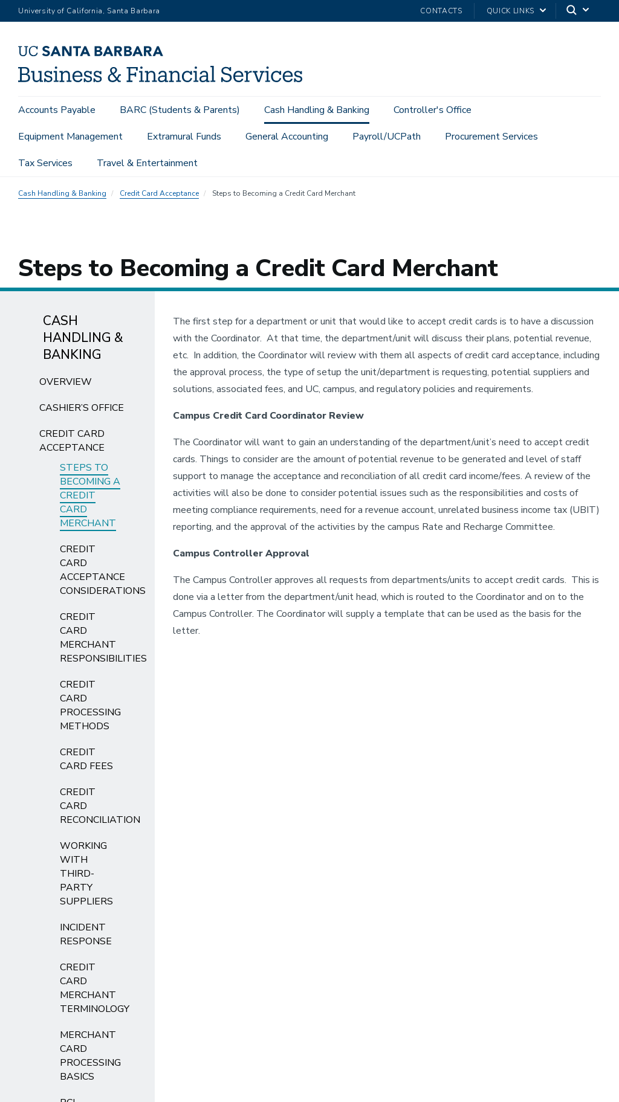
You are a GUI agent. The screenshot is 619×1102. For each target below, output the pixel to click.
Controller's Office (433, 110)
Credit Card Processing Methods (90, 705)
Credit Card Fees (86, 759)
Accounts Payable (57, 110)
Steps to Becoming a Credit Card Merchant (90, 495)
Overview (65, 381)
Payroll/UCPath (386, 136)
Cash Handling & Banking (316, 110)
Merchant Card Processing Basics (90, 1055)
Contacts (441, 11)
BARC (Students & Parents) (180, 110)
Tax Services (45, 163)
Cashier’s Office (81, 407)
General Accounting (286, 136)
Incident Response (86, 934)
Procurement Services (491, 136)
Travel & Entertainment (147, 163)
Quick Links (510, 11)
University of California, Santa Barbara (89, 11)
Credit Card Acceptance (159, 193)
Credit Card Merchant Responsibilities (103, 637)
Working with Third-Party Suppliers (86, 873)
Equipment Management (70, 136)
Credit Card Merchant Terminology (94, 988)
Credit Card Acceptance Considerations (103, 570)
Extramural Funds (184, 136)
